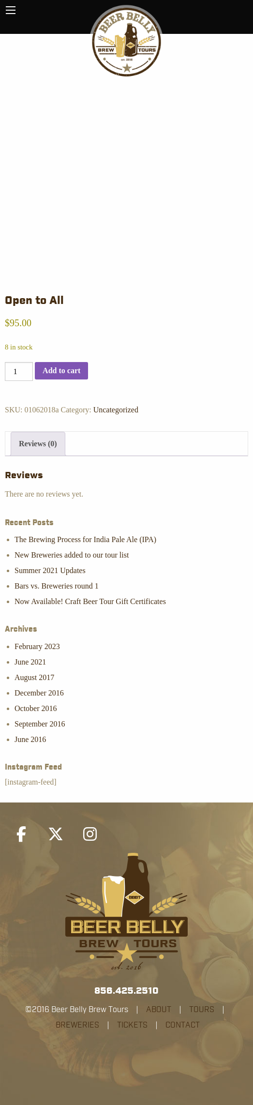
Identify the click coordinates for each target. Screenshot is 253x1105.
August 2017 (34, 677)
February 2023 (37, 646)
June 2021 (30, 662)
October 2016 (36, 708)
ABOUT (158, 1009)
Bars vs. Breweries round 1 (57, 586)
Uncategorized (115, 410)
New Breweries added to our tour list (72, 555)
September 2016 (40, 724)
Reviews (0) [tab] (38, 443)
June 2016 (30, 739)
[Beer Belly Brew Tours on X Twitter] (55, 834)
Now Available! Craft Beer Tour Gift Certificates (90, 601)
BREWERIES (77, 1025)
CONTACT (182, 1025)
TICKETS (132, 1025)
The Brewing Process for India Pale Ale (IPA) (85, 539)
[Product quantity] (19, 371)
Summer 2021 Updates (50, 570)
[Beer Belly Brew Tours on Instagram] (89, 834)
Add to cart (61, 370)
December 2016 (39, 693)
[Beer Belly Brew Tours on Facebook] (21, 834)
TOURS (201, 1009)
